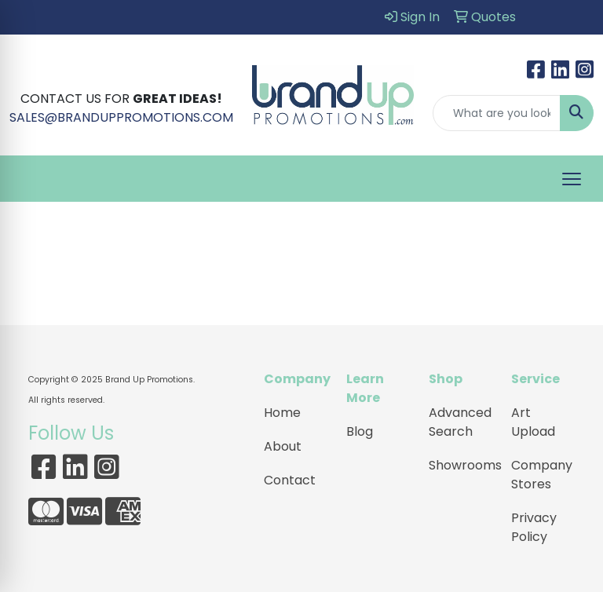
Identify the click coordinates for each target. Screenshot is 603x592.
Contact (290, 480)
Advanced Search (460, 422)
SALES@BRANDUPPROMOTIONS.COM (121, 117)
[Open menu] (571, 179)
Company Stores (541, 474)
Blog (359, 431)
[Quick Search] (497, 113)
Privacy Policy (534, 527)
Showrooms (460, 465)
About (283, 446)
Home (282, 413)
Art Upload (533, 422)
